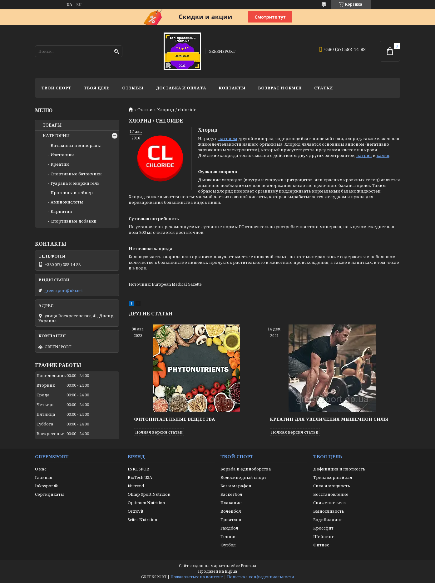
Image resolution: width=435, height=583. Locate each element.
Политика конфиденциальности (260, 577)
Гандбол (229, 528)
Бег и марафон (235, 486)
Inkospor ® (46, 486)
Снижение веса (329, 502)
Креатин (60, 164)
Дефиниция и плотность (339, 469)
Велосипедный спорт (243, 477)
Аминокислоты (67, 202)
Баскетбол (231, 494)
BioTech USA (140, 477)
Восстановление (330, 494)
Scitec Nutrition (142, 519)
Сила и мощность (331, 486)
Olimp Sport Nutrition (149, 494)
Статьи (323, 88)
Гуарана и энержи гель (75, 183)
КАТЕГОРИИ (56, 135)
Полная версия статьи (159, 432)
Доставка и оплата (181, 88)
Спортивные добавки (73, 221)
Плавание (231, 502)
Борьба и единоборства (245, 469)
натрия (364, 155)
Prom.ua (248, 565)
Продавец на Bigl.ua (217, 571)
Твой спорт (56, 88)
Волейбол (230, 511)
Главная (43, 477)
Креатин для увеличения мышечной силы (329, 419)
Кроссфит (323, 528)
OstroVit (135, 511)
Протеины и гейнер (72, 192)
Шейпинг (323, 536)
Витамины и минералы (76, 145)
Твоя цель (97, 88)
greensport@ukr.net (63, 290)
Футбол (228, 545)
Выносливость (328, 511)
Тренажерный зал (332, 477)
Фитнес (321, 545)
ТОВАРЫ (52, 125)
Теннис (228, 536)
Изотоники (62, 155)
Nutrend (136, 486)
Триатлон (230, 519)
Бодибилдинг (327, 519)
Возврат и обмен (280, 88)
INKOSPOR (138, 469)
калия (383, 155)
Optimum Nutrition (146, 502)
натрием (227, 138)
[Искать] (116, 51)
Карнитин (61, 211)
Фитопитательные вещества (174, 419)
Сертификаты (49, 494)
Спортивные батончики (76, 174)
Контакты (232, 88)
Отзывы (132, 88)
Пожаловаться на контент (197, 577)
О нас (41, 469)
